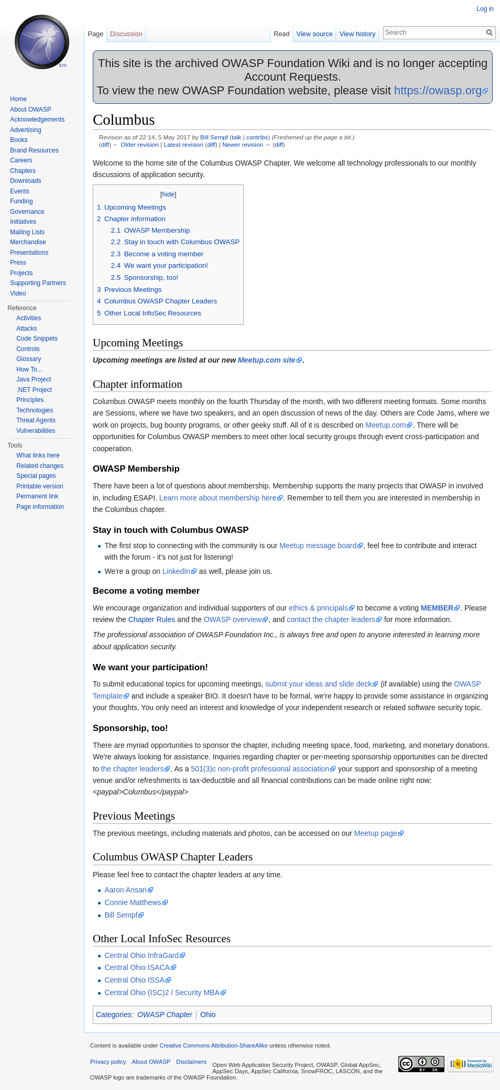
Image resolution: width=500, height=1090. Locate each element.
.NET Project (34, 390)
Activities (28, 318)
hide (168, 194)
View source (314, 34)
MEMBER (437, 608)
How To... (29, 369)
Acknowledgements (37, 119)
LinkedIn (176, 571)
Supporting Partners (38, 283)
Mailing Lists (27, 232)
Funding (21, 201)
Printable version (39, 486)
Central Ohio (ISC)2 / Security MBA (161, 992)
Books (18, 140)
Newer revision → (246, 144)
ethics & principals (318, 608)
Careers (21, 160)
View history (358, 34)
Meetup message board (317, 545)
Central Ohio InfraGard (141, 955)
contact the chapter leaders (331, 619)
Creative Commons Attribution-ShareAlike (213, 1045)
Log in (485, 9)
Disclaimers (191, 1062)
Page (95, 34)
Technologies (34, 410)
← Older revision (136, 144)
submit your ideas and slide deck (318, 684)
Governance (27, 211)
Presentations (29, 252)
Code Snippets (37, 338)
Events (19, 191)
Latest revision (183, 144)
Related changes (39, 466)
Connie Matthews (132, 902)
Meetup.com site (267, 360)
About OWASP (30, 109)
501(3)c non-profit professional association (260, 769)
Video (18, 293)
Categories (114, 1014)
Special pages (36, 475)
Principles (30, 400)
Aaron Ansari (125, 890)
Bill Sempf (214, 137)
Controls (28, 349)
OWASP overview (233, 619)
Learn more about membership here (217, 498)
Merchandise (28, 242)
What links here (38, 455)
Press (18, 262)
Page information (40, 506)
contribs (257, 137)
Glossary (28, 359)
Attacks (26, 328)
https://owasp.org (438, 90)
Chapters (23, 171)
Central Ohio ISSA (134, 980)
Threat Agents (36, 420)
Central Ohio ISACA (137, 967)
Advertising (25, 130)
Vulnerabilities (35, 430)
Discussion (126, 34)
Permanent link (37, 496)
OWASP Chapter (164, 1014)
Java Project (33, 379)
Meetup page (375, 833)
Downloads (25, 180)
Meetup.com (385, 425)
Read (282, 34)
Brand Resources (34, 150)
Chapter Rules (152, 619)
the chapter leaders (132, 769)
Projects (21, 273)
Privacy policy (108, 1062)
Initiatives (23, 221)
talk (236, 137)
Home (18, 99)
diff (105, 144)
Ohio (208, 1014)
